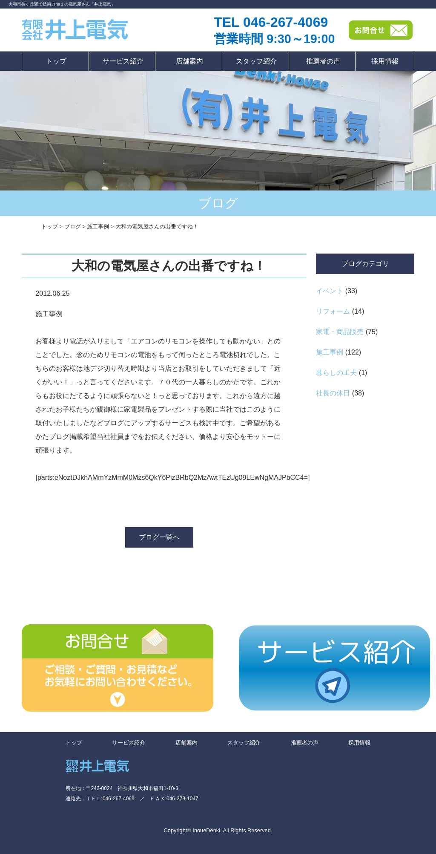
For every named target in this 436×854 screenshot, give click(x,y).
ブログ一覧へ (159, 537)
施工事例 (329, 352)
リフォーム (333, 311)
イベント (329, 290)
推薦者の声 (323, 61)
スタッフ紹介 (256, 61)
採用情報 (385, 61)
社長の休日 (333, 393)
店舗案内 (189, 61)
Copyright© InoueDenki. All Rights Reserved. (218, 830)
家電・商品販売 (340, 331)
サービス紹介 (123, 61)
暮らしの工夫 (336, 372)
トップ (56, 61)
